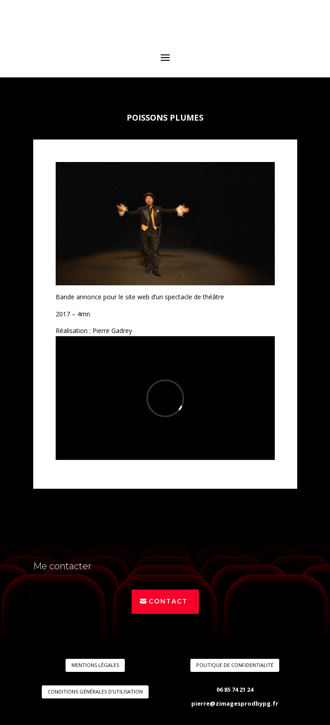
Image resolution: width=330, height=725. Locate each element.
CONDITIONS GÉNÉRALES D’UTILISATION (95, 691)
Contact (168, 601)
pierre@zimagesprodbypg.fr (234, 703)
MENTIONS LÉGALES (95, 665)
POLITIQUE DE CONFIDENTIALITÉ (234, 665)
